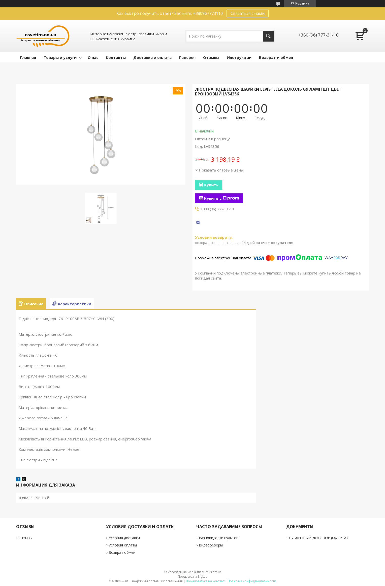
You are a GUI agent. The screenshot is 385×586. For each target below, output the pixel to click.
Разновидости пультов (218, 537)
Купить (211, 184)
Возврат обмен (122, 552)
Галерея (187, 57)
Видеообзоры (211, 545)
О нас (93, 57)
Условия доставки (124, 537)
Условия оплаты (123, 545)
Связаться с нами (248, 13)
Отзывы (211, 57)
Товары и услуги (60, 57)
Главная (28, 57)
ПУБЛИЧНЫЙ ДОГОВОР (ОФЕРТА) (318, 537)
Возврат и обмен (276, 57)
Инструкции (239, 57)
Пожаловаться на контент (205, 581)
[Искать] (268, 36)
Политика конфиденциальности (252, 581)
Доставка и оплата (152, 57)
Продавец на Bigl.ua (192, 576)
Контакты (116, 57)
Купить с (221, 198)
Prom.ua (215, 572)
